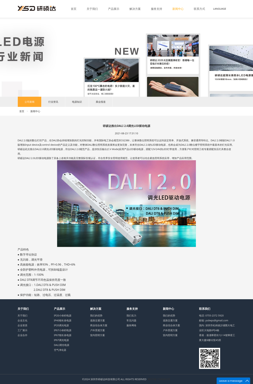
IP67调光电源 (61, 340)
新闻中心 (178, 9)
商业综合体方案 (98, 325)
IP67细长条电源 (62, 335)
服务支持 (156, 9)
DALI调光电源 (61, 345)
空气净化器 (60, 350)
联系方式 (199, 9)
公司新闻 (29, 103)
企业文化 (22, 320)
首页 (73, 9)
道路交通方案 (97, 320)
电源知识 (77, 103)
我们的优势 (96, 315)
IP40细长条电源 (62, 320)
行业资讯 (53, 103)
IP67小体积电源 (62, 330)
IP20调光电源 (61, 325)
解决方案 (135, 9)
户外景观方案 (97, 330)
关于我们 (92, 9)
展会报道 (101, 103)
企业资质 (22, 325)
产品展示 (113, 9)
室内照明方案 (97, 335)
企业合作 (22, 335)
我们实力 (131, 315)
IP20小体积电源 (62, 315)
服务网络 (131, 325)
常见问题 (131, 320)
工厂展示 (22, 330)
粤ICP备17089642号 (159, 379)
